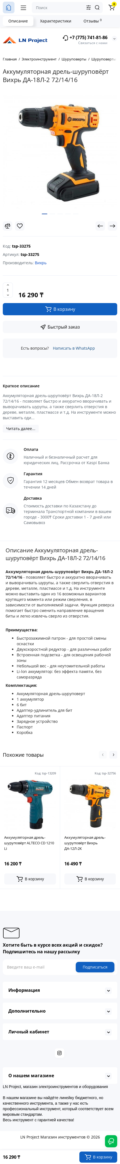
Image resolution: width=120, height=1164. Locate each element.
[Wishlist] (20, 226)
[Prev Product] (100, 226)
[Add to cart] (30, 879)
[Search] (97, 7)
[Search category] (88, 7)
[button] (103, 755)
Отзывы (93, 21)
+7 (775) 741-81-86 (84, 38)
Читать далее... (20, 428)
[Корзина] (111, 7)
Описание (18, 21)
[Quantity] (8, 290)
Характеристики (55, 21)
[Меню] (23, 7)
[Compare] (7, 226)
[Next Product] (112, 226)
